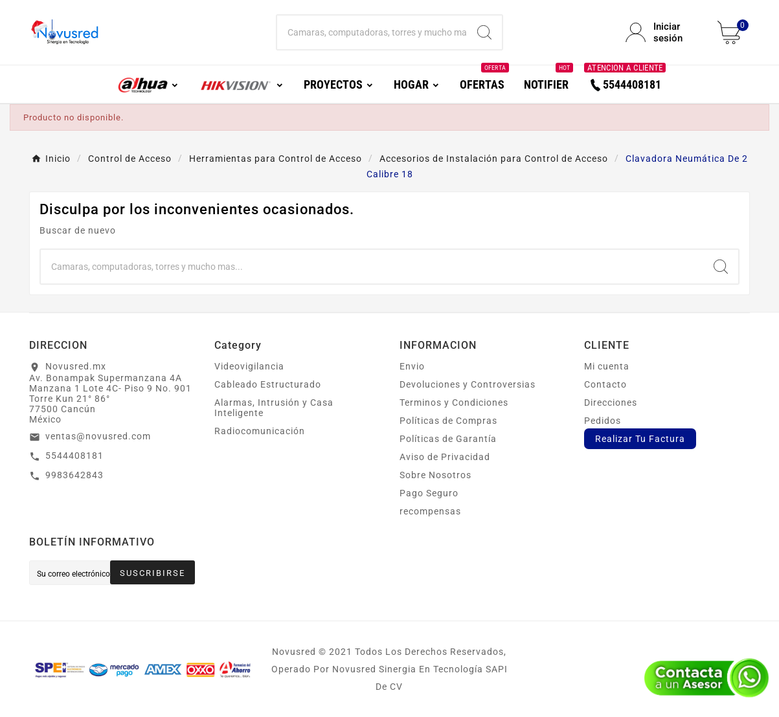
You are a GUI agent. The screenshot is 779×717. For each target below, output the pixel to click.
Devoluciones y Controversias (468, 384)
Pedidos (602, 420)
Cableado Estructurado (267, 384)
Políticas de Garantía (448, 439)
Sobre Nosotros (435, 475)
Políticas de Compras (448, 420)
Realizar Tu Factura (640, 439)
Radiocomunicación (259, 431)
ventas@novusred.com (98, 436)
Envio (412, 366)
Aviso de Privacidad (445, 457)
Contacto (605, 384)
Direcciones (610, 402)
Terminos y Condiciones (454, 402)
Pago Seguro (429, 493)
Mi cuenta (606, 366)
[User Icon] (664, 32)
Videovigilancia (249, 366)
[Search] (484, 32)
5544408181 (74, 455)
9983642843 (74, 475)
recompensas (430, 511)
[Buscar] (372, 32)
